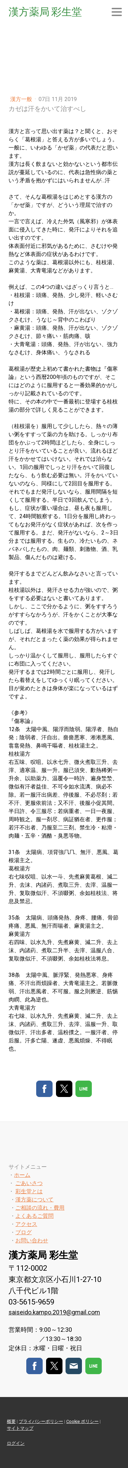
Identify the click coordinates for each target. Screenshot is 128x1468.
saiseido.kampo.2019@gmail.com (54, 1312)
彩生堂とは (29, 1191)
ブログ (23, 1232)
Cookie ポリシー (82, 1421)
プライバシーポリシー (41, 1421)
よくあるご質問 (34, 1216)
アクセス (26, 1224)
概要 (11, 1421)
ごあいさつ (29, 1183)
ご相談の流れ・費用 (40, 1208)
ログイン (16, 1443)
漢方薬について (34, 1199)
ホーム (22, 1175)
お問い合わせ (31, 1240)
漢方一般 (21, 99)
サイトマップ (20, 1428)
